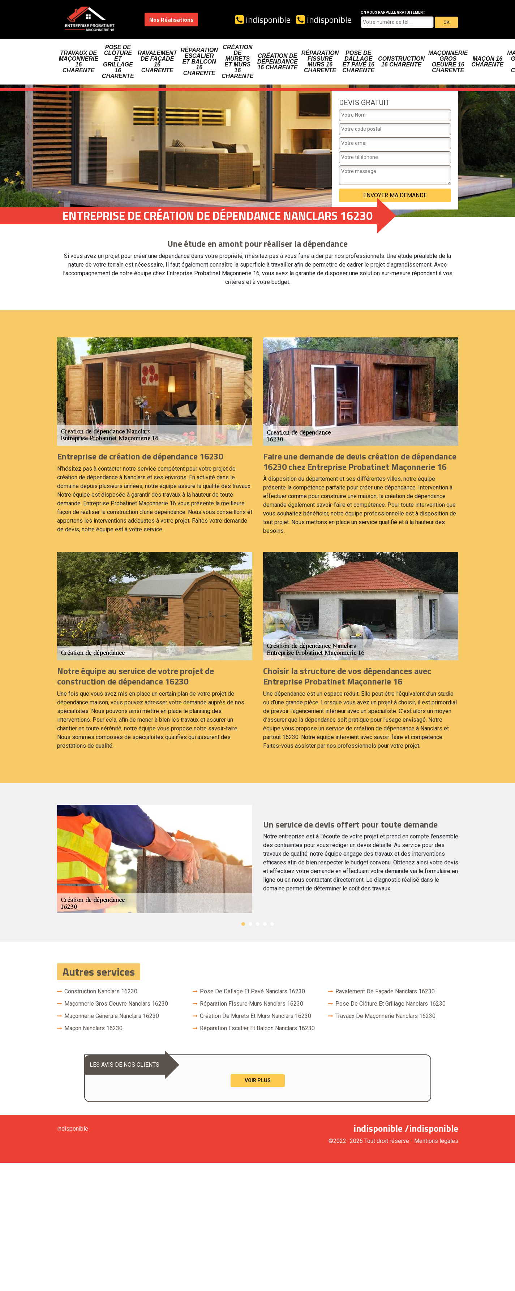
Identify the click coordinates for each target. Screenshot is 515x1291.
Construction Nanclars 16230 (100, 991)
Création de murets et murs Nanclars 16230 (255, 1015)
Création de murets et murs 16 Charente (238, 61)
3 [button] (257, 924)
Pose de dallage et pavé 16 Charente (358, 61)
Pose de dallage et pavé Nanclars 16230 (252, 991)
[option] (257, 859)
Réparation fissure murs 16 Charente (320, 61)
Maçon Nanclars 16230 (93, 1028)
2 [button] (250, 924)
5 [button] (272, 924)
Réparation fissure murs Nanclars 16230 (251, 1003)
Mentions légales (436, 1140)
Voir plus (258, 1080)
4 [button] (265, 924)
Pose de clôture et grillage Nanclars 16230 (390, 1003)
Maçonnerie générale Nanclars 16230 (111, 1015)
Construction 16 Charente (401, 62)
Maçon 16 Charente (487, 62)
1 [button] (243, 924)
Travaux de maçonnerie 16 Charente (78, 61)
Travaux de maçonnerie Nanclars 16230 (385, 1015)
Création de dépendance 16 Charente (277, 61)
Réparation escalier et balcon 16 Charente (199, 61)
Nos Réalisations (171, 19)
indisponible (263, 19)
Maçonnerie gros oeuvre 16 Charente (448, 61)
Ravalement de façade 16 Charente (157, 61)
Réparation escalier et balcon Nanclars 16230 (257, 1028)
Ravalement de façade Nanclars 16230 (385, 991)
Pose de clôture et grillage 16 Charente (118, 61)
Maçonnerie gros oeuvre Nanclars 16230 (116, 1003)
